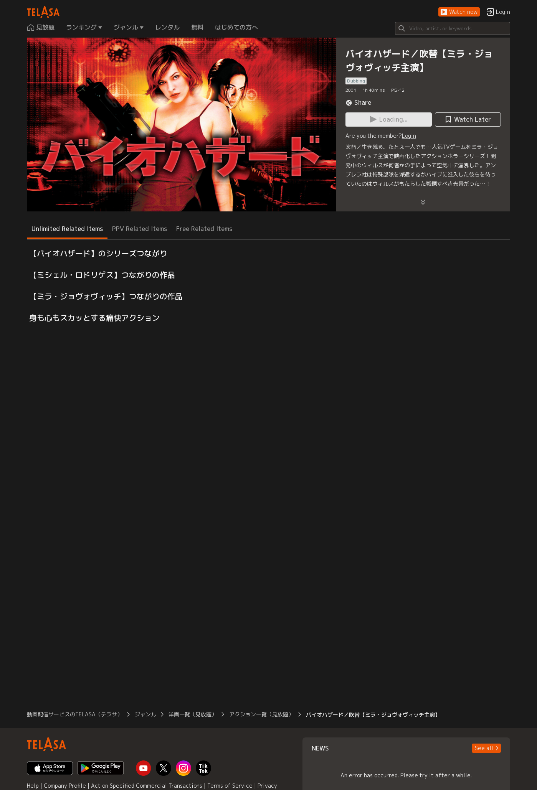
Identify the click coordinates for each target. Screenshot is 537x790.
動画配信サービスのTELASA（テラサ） (74, 714)
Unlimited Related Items (67, 228)
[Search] (452, 28)
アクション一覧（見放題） (261, 714)
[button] (459, 12)
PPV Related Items (139, 228)
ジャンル (145, 714)
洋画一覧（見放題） (193, 714)
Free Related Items (204, 228)
